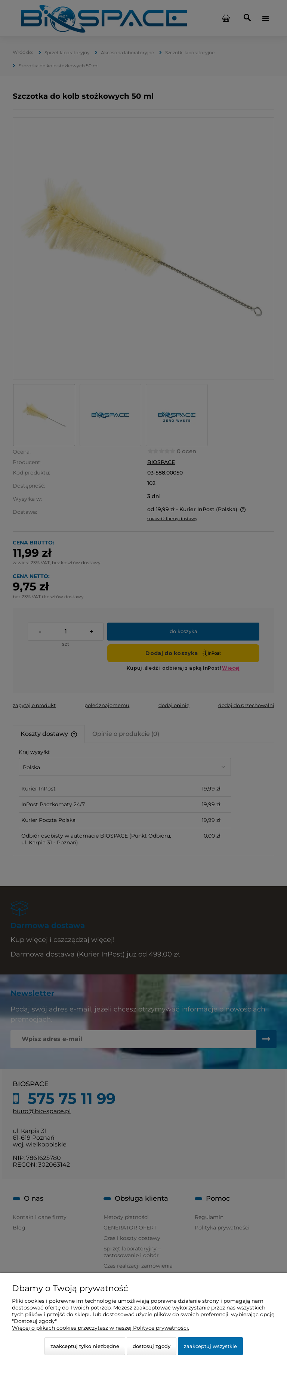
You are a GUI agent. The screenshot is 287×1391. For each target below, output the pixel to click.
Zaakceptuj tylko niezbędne (84, 1346)
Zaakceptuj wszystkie (210, 1346)
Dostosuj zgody (151, 1346)
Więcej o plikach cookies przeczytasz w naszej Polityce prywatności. (100, 1327)
